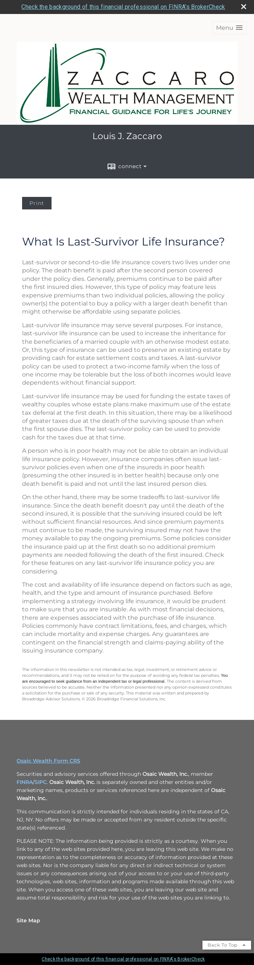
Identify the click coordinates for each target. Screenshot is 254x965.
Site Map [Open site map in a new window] (28, 920)
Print (36, 203)
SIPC (41, 782)
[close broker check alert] (244, 7)
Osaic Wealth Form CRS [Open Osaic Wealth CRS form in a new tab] (48, 760)
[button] (229, 27)
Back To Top (227, 945)
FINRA (25, 782)
